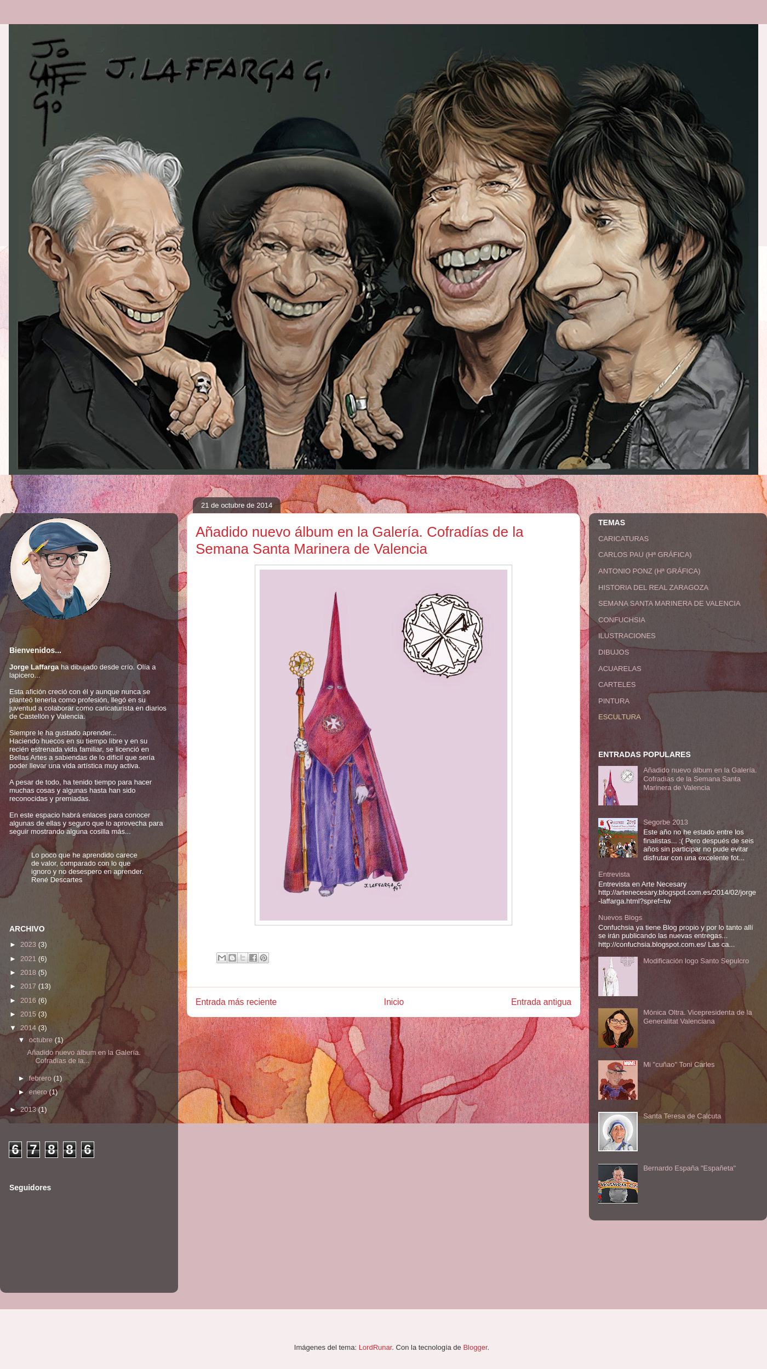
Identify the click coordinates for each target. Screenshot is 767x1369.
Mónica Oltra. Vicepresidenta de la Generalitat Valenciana (697, 1016)
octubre (42, 1040)
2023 (29, 944)
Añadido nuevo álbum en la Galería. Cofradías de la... (83, 1056)
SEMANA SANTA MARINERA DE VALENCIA (669, 603)
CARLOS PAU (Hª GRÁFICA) (645, 554)
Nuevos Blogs (620, 917)
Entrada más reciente (236, 1002)
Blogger (475, 1347)
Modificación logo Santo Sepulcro (696, 961)
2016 (29, 1000)
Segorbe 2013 (665, 822)
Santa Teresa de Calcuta (682, 1116)
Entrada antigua (541, 1002)
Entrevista (614, 874)
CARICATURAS (623, 539)
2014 (29, 1028)
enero (39, 1092)
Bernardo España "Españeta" (689, 1168)
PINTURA (613, 701)
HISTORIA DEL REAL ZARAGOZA (653, 587)
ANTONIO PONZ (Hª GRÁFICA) (649, 571)
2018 (29, 972)
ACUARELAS (620, 668)
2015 (29, 1014)
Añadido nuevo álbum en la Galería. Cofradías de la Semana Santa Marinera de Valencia (700, 778)
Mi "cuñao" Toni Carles (678, 1064)
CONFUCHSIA (621, 620)
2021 (29, 959)
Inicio (394, 1002)
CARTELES (617, 684)
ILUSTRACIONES (627, 636)
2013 (29, 1109)
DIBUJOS (613, 652)
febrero (41, 1078)
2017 (29, 986)
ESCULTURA (619, 717)
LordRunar (375, 1347)
